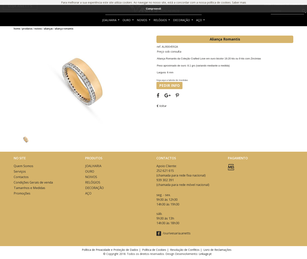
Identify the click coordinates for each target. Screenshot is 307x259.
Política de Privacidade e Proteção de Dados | (111, 250)
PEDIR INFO (169, 85)
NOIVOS (142, 20)
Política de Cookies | (155, 250)
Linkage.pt (205, 254)
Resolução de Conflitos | (186, 250)
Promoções (22, 193)
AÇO (199, 20)
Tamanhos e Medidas (29, 188)
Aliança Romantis (64, 28)
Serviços (20, 171)
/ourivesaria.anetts (173, 233)
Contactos (21, 177)
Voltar (161, 106)
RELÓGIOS (161, 20)
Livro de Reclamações (218, 250)
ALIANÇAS (48, 28)
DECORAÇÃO (182, 20)
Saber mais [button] (239, 2)
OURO (127, 20)
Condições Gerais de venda (33, 182)
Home (17, 28)
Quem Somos (23, 166)
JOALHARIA (109, 20)
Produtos (27, 28)
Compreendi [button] (153, 8)
